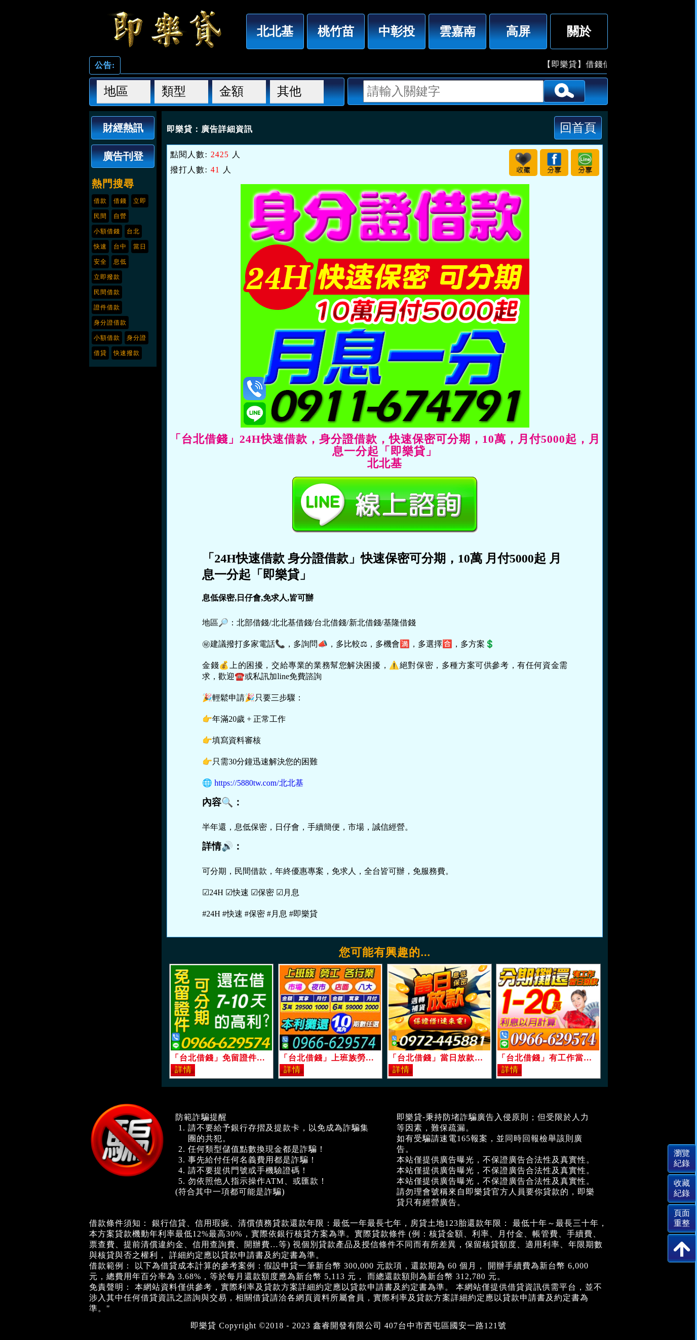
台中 (120, 246)
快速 (100, 246)
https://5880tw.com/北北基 (258, 783)
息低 (120, 261)
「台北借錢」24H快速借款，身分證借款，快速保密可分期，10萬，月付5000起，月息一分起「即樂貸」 (165, 29)
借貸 (100, 353)
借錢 (120, 200)
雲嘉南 (457, 31)
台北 (133, 231)
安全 (100, 261)
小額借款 (107, 337)
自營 (120, 216)
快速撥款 (126, 353)
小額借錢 (107, 231)
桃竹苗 (336, 31)
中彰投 (396, 31)
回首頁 (578, 127)
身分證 (136, 337)
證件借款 (107, 307)
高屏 (518, 31)
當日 (139, 246)
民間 (100, 216)
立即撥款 (107, 276)
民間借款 (107, 292)
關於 (579, 31)
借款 (100, 200)
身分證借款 (110, 322)
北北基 (275, 31)
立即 (139, 200)
